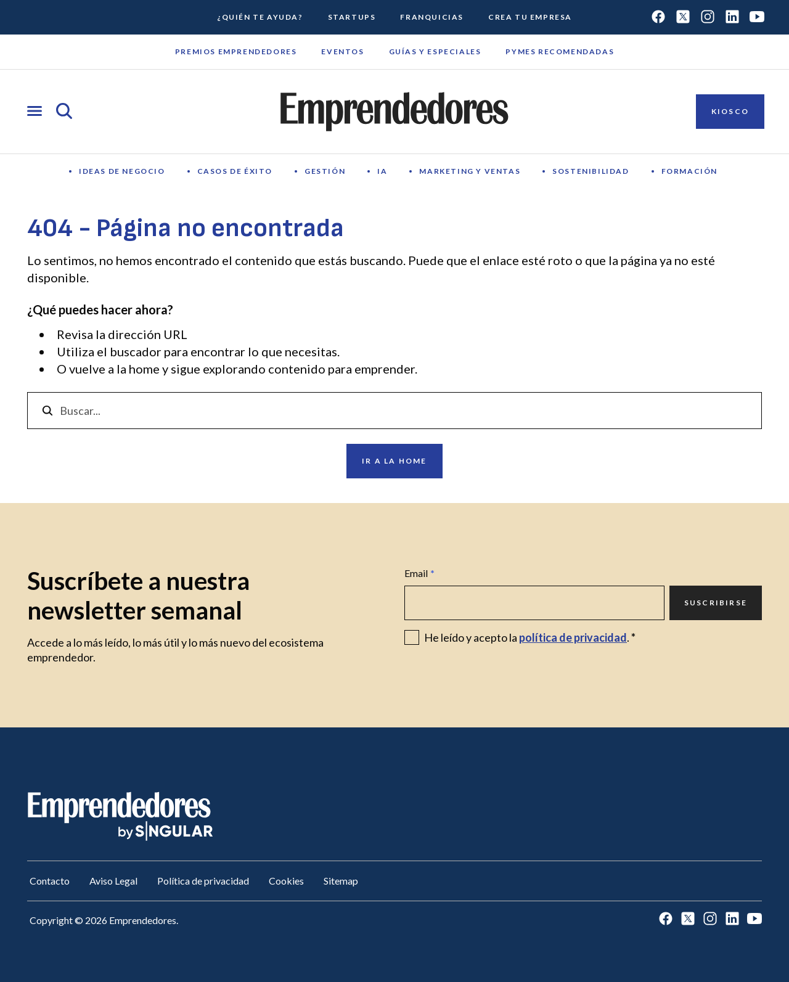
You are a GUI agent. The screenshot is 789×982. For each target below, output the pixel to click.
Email (419, 573)
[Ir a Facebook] (658, 17)
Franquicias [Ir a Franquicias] (432, 17)
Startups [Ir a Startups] (352, 17)
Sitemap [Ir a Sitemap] (341, 880)
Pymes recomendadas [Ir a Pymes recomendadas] (559, 51)
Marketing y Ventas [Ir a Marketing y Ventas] (469, 171)
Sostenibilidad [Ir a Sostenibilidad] (590, 171)
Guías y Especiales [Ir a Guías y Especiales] (435, 51)
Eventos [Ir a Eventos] (342, 51)
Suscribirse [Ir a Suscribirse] (715, 602)
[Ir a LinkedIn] (732, 17)
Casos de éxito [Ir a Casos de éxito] (234, 171)
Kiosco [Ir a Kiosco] (730, 111)
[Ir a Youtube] (757, 17)
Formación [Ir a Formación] (689, 171)
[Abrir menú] (34, 112)
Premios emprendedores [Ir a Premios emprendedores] (236, 51)
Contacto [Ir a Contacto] (50, 880)
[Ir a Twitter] (683, 17)
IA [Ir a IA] (382, 171)
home (144, 368)
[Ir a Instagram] (707, 17)
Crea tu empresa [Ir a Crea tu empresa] (530, 17)
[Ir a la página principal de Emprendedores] (394, 111)
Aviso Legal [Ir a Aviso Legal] (113, 880)
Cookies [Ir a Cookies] (286, 880)
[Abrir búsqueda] (64, 112)
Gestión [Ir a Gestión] (325, 171)
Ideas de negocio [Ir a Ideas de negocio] (122, 171)
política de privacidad (573, 637)
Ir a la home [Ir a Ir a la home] (394, 460)
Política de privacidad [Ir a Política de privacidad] (203, 880)
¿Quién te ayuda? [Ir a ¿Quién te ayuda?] (260, 17)
